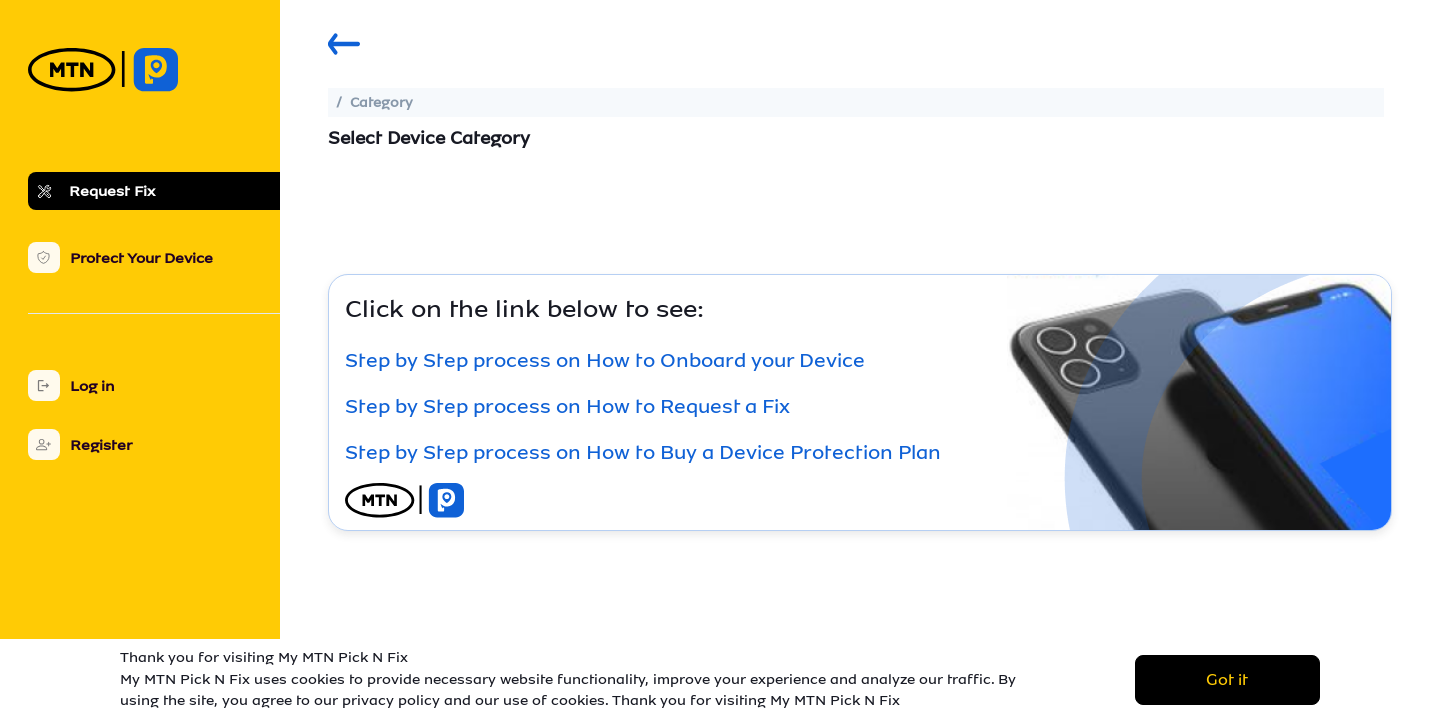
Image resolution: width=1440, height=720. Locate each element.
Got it (1227, 679)
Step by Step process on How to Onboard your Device (605, 360)
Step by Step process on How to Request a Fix (567, 406)
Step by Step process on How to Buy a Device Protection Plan (643, 452)
